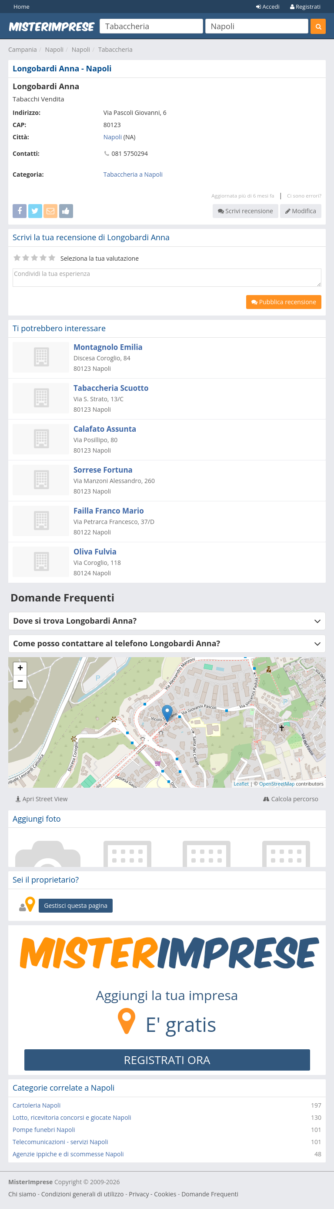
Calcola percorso (290, 799)
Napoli (54, 49)
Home (21, 6)
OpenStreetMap (277, 783)
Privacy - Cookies (152, 1194)
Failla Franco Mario (108, 511)
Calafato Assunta (104, 429)
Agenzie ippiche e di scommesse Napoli (68, 1154)
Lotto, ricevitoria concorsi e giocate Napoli (72, 1117)
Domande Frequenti (209, 1194)
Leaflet (241, 783)
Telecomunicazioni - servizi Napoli (60, 1142)
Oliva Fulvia (95, 552)
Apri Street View (41, 799)
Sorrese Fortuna (103, 470)
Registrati (305, 6)
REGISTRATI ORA (167, 1060)
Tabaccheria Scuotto (111, 388)
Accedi (268, 6)
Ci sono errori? (304, 195)
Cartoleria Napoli (36, 1105)
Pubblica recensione (283, 302)
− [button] (20, 681)
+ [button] (20, 668)
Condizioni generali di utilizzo (82, 1194)
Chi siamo (22, 1194)
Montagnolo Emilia (108, 347)
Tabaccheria (115, 49)
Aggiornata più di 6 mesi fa (242, 195)
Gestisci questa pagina (75, 905)
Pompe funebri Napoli (44, 1129)
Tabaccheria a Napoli (133, 174)
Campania (22, 49)
